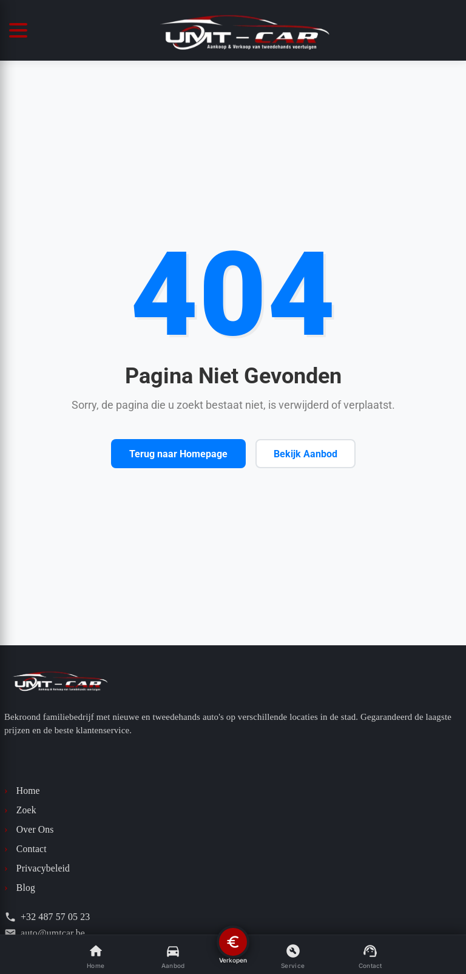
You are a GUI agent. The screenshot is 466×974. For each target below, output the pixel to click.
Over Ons (29, 830)
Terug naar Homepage (178, 454)
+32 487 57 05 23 (47, 917)
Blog (19, 888)
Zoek (20, 810)
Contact (25, 849)
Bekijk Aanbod (305, 454)
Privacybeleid (37, 868)
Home (22, 791)
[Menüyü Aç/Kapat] (21, 30)
